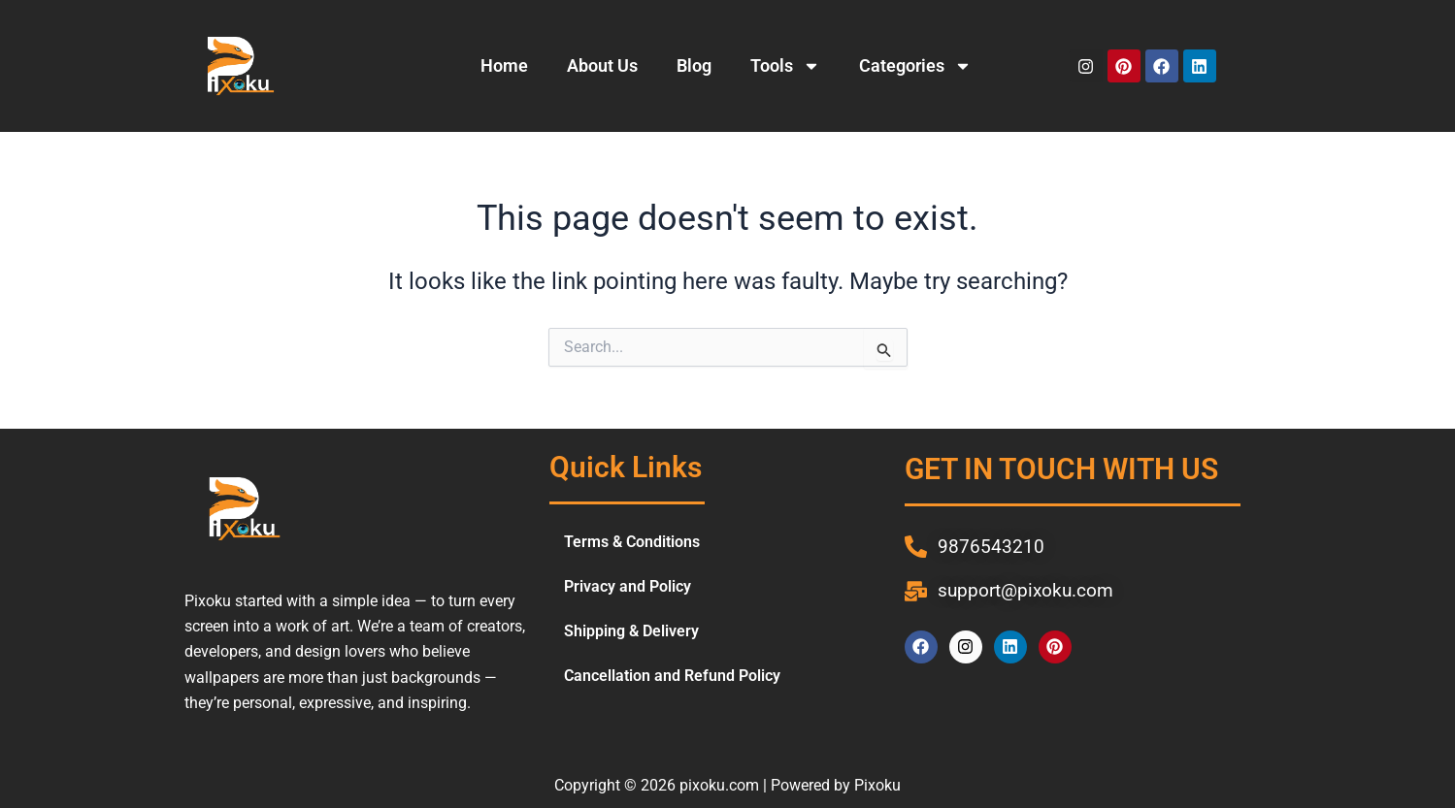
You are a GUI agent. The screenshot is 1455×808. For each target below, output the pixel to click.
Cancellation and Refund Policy (672, 675)
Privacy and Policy (627, 586)
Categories (915, 66)
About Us (602, 65)
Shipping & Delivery (631, 631)
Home (504, 65)
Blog (694, 65)
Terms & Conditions (632, 542)
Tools (785, 66)
